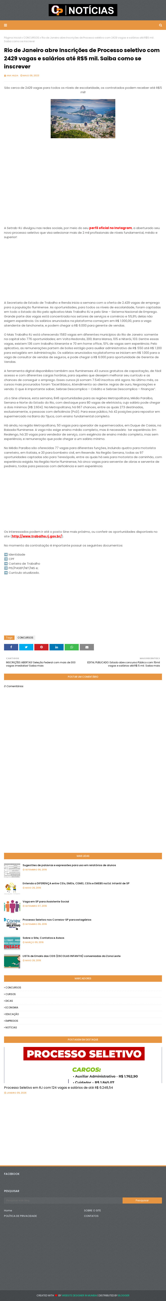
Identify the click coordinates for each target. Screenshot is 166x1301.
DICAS (9, 1001)
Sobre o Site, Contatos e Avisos (43, 938)
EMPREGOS (11, 1021)
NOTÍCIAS (11, 1027)
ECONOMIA (11, 1007)
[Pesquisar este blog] (63, 1200)
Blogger (123, 1295)
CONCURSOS (31, 37)
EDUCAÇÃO (12, 1014)
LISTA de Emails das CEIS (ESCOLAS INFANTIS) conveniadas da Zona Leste (72, 956)
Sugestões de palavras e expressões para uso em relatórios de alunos (69, 865)
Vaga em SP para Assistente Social (46, 901)
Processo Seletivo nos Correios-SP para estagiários (57, 920)
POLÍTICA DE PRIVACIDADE (20, 1216)
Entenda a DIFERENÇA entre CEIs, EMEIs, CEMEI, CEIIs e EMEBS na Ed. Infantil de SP (76, 883)
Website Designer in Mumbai (79, 1295)
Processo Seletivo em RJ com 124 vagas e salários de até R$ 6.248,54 (58, 1087)
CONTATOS (91, 1216)
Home (8, 1210)
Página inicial (12, 37)
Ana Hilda (12, 75)
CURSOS (10, 994)
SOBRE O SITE (92, 1210)
